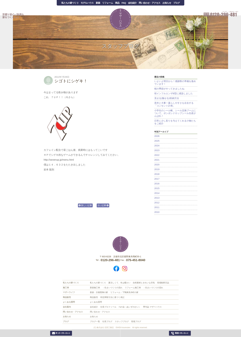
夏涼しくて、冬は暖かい (119, 283)
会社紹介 (132, 3)
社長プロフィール (108, 307)
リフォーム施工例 (133, 287)
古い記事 (103, 205)
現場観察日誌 (163, 283)
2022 (156, 155)
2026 (156, 136)
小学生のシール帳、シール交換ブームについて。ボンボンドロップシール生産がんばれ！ (175, 113)
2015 (156, 188)
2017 (156, 178)
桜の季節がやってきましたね (169, 88)
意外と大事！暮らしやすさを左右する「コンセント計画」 (174, 104)
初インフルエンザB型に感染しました (173, 93)
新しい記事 (85, 205)
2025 (156, 140)
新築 (98, 3)
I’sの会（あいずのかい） (130, 307)
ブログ (176, 3)
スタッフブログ (120, 46)
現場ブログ (136, 321)
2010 (156, 212)
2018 (156, 174)
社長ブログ (107, 321)
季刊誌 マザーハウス (152, 307)
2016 (156, 183)
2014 (156, 193)
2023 (156, 150)
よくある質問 (96, 302)
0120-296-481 (180, 333)
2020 (156, 164)
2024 (156, 145)
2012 (156, 202)
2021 (156, 159)
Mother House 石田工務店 (120, 19)
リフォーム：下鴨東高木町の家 (124, 292)
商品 (117, 3)
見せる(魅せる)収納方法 (166, 98)
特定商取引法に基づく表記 (112, 297)
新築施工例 (95, 287)
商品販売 (94, 297)
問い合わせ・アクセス (149, 3)
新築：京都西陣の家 (99, 292)
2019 (156, 169)
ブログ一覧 (95, 321)
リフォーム (107, 3)
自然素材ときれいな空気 (144, 283)
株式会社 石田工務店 (120, 244)
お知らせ (166, 3)
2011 (156, 207)
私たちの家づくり (70, 3)
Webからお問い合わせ (61, 333)
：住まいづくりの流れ (112, 287)
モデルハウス (87, 3)
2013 (156, 197)
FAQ (124, 3)
